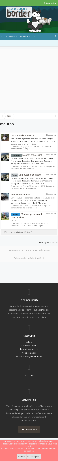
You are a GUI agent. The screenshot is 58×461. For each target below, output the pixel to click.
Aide (28, 250)
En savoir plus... (33, 456)
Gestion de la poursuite (22, 135)
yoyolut (26, 146)
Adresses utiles (29, 188)
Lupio (25, 205)
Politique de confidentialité (27, 258)
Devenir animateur (29, 349)
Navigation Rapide (33, 356)
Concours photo (29, 345)
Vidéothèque (37, 225)
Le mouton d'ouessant (26, 174)
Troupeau (27, 148)
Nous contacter (16, 250)
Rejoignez (40, 309)
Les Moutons (28, 168)
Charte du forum (41, 250)
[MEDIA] (14, 221)
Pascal (25, 166)
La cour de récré (30, 208)
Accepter (21, 456)
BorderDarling (29, 223)
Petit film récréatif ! (20, 194)
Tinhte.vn (53, 242)
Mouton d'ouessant (26, 154)
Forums (10, 36)
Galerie (24, 36)
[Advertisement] (29, 80)
